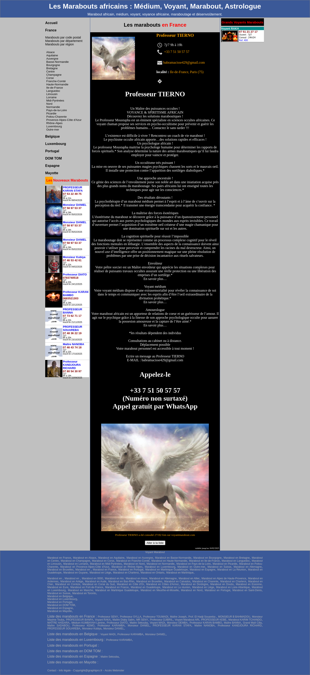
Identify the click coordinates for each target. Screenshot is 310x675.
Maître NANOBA (204, 625)
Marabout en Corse (103, 560)
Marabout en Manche (80, 590)
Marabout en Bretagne (237, 557)
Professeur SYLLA (130, 616)
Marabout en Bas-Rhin (121, 581)
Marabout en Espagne (202, 569)
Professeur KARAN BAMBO (206, 622)
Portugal (52, 151)
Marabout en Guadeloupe (145, 587)
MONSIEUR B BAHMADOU (234, 616)
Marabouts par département (63, 41)
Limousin (51, 94)
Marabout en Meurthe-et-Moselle (160, 590)
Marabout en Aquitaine (111, 557)
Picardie (51, 113)
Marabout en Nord (134, 563)
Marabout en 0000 (92, 578)
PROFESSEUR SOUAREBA (63, 628)
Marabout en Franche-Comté (132, 560)
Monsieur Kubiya (91, 628)
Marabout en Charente (205, 581)
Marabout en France (59, 557)
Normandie (53, 107)
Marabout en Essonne (249, 584)
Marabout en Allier (189, 578)
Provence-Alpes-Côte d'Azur (64, 119)
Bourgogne (53, 65)
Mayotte (51, 173)
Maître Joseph (178, 616)
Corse (50, 78)
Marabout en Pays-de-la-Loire (194, 563)
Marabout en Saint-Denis (247, 590)
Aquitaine (52, 55)
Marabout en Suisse (219, 566)
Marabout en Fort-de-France (86, 587)
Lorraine (51, 97)
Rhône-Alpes (54, 123)
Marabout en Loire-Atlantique (233, 587)
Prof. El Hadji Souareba (202, 616)
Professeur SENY (108, 616)
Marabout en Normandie (161, 563)
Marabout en (83, 569)
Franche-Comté (56, 81)
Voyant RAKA (103, 619)
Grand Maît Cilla (252, 622)
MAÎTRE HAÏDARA (58, 622)
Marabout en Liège (100, 572)
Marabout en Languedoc (236, 560)
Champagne (54, 74)
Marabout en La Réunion (231, 569)
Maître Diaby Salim (123, 619)
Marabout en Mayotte (59, 611)
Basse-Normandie (57, 61)
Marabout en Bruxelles (60, 569)
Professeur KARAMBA (111, 625)
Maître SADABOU (58, 625)
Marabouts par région (59, 44)
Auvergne (52, 58)
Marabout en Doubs (222, 584)
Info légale (65, 670)
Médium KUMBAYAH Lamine (88, 622)
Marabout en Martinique (180, 572)
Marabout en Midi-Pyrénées (106, 563)
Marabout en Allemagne (248, 566)
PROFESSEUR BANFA (79, 619)
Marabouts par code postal (63, 37)
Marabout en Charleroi (126, 572)
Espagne (52, 166)
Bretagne (52, 68)
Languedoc (53, 90)
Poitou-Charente (56, 116)
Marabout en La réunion (176, 587)
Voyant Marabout (155, 552)
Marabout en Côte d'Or (130, 584)
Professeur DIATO (117, 622)
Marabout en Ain (114, 578)
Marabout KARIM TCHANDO (245, 619)
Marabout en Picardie (225, 563)
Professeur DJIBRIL (161, 619)
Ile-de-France (54, 87)
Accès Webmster (114, 670)
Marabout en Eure (57, 587)
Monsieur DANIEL (139, 625)
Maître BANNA (232, 622)
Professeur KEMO (83, 625)
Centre (50, 71)
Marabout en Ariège (71, 581)
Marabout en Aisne (136, 578)
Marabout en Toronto (84, 593)
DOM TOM (53, 158)
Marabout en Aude (95, 581)
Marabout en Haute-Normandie (169, 560)
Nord (49, 103)
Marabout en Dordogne (194, 584)
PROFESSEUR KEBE (213, 619)
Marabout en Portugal (130, 569)
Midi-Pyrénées (55, 100)
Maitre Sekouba (139, 622)
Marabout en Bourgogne (207, 557)
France (50, 30)
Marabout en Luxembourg (160, 566)
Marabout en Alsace (84, 557)
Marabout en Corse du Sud (98, 584)
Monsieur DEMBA (177, 622)
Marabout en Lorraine (75, 563)
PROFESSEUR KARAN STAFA (172, 625)
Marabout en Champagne (75, 560)
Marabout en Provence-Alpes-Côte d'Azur (84, 566)
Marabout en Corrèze (67, 584)
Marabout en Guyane (75, 572)
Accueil (51, 23)
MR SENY (142, 619)
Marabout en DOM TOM (61, 605)
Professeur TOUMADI (155, 616)
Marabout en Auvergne (140, 557)
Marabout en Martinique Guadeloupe (166, 569)
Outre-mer (52, 129)
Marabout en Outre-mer (191, 566)
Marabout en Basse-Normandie (173, 557)
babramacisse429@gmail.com (184, 62)
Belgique (52, 136)
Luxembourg (54, 126)
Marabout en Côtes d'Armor (162, 584)
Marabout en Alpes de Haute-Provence (224, 578)
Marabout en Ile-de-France (204, 560)
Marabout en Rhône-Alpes (127, 566)
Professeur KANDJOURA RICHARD (240, 625)
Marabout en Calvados (177, 581)
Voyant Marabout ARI (187, 619)
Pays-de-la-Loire (56, 110)
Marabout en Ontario (152, 572)
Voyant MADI (157, 622)
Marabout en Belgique (60, 596)
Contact (51, 670)
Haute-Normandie (57, 84)
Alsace (50, 52)
